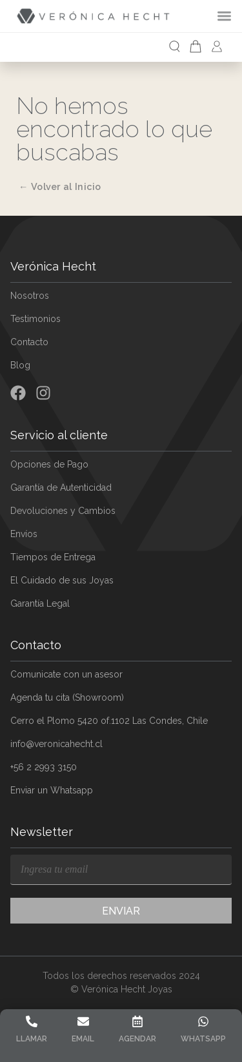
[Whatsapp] (203, 1021)
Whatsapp (203, 1038)
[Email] (83, 1021)
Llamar (31, 1038)
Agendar (137, 1038)
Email (83, 1038)
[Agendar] (137, 1021)
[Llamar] (31, 1021)
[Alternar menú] (229, 15)
